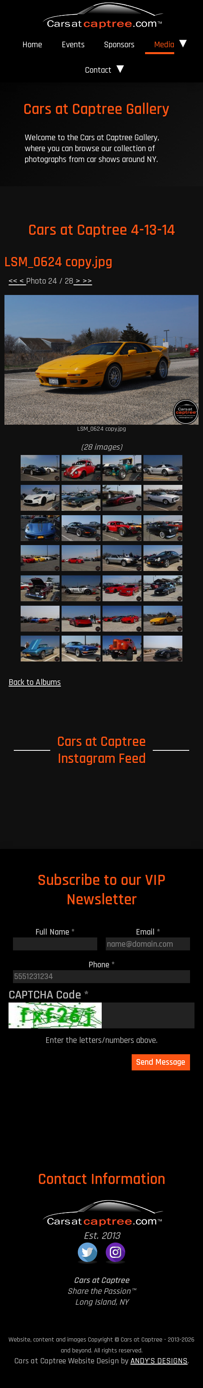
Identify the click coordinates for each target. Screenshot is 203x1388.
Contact (98, 70)
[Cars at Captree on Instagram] (115, 1252)
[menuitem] (32, 45)
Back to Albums (35, 682)
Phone (101, 964)
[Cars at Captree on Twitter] (87, 1252)
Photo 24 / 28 (49, 281)
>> (86, 281)
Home (32, 44)
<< (14, 281)
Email (148, 932)
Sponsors (119, 44)
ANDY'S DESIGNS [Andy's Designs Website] (159, 1361)
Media (164, 44)
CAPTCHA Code (49, 995)
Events (73, 44)
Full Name (55, 932)
